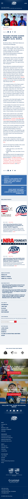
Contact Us (4, 424)
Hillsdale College (7, 158)
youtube (4, 310)
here (14, 81)
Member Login (4, 427)
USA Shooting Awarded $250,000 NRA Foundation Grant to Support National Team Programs (14, 291)
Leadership (4, 450)
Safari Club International (15, 162)
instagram (5, 312)
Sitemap (3, 431)
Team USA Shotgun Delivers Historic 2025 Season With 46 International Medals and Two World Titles (13, 296)
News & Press (6, 276)
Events (3, 331)
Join (25, 3)
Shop (3, 335)
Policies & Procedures (6, 437)
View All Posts (6, 278)
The (12, 158)
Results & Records (6, 439)
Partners (3, 449)
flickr (3, 308)
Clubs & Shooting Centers (10, 333)
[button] (8, 32)
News (5, 7)
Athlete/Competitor (6, 435)
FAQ (2, 426)
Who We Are (4, 445)
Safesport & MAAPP (6, 429)
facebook (4, 304)
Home (2, 7)
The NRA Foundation (16, 157)
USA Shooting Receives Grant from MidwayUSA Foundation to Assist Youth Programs (13, 286)
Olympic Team (4, 447)
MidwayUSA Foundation (9, 163)
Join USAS (4, 328)
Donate (3, 329)
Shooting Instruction (6, 441)
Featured (7, 7)
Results (4, 274)
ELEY (18, 163)
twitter (4, 306)
